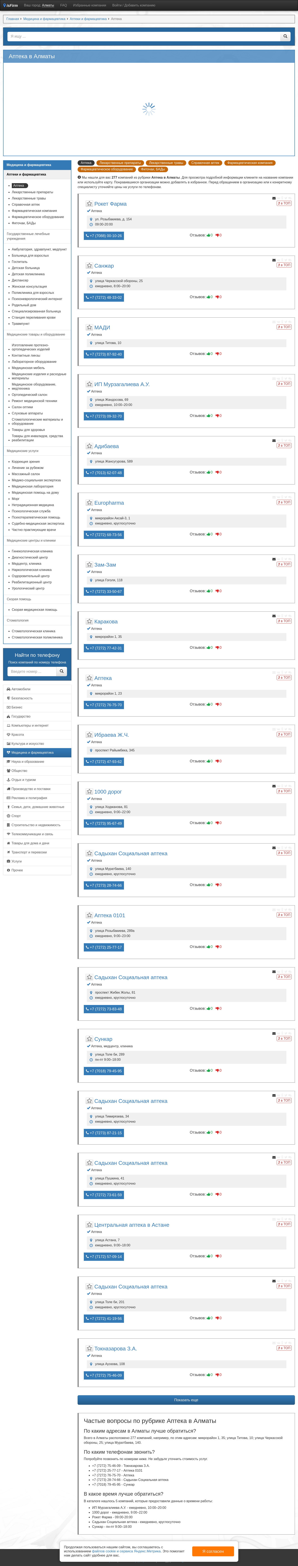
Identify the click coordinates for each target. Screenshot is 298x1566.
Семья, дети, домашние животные (35, 807)
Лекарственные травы (166, 163)
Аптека (103, 678)
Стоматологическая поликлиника (37, 637)
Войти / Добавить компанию (133, 5)
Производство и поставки (28, 789)
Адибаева (106, 446)
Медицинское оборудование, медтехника (34, 386)
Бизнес (14, 707)
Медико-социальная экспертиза (36, 480)
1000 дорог (108, 792)
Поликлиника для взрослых (33, 292)
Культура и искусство (25, 743)
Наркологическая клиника (32, 570)
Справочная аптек (205, 163)
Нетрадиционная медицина (33, 505)
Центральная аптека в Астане (131, 1225)
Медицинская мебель (28, 368)
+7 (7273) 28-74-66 (104, 885)
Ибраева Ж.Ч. (111, 735)
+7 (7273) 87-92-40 (104, 354)
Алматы (48, 5)
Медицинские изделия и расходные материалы (39, 376)
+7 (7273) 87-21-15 (104, 1133)
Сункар (103, 1039)
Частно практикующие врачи (34, 529)
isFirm (10, 5)
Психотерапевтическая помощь (36, 517)
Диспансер (20, 280)
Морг (15, 499)
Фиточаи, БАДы (153, 169)
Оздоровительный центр (31, 576)
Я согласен (213, 1551)
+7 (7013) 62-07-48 (104, 473)
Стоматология (18, 620)
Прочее (14, 870)
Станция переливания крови (33, 317)
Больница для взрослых (30, 255)
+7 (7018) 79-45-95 (104, 1071)
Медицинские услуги (22, 451)
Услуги (14, 861)
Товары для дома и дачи (27, 843)
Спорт (13, 816)
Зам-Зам (105, 565)
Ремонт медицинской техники (34, 401)
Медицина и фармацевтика (30, 752)
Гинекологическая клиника (32, 551)
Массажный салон (26, 474)
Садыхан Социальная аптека (130, 853)
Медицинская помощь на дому (35, 492)
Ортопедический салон (29, 394)
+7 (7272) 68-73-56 (104, 535)
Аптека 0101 (109, 915)
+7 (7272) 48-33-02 (104, 297)
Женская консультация (29, 286)
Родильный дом (24, 305)
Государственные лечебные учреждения (28, 236)
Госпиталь (20, 261)
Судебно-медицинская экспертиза (38, 523)
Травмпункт (21, 323)
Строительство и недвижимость (33, 825)
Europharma (109, 503)
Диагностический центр (30, 557)
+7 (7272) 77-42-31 (104, 648)
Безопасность (19, 698)
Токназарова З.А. (115, 1348)
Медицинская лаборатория (32, 486)
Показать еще (186, 1400)
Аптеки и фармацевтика (26, 174)
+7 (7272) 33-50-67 (104, 592)
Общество (16, 770)
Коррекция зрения (26, 461)
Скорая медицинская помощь (34, 609)
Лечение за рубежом (27, 468)
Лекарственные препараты (120, 163)
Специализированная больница (36, 311)
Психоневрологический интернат (37, 299)
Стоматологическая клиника (33, 631)
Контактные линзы (26, 355)
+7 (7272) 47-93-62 (104, 762)
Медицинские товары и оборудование (36, 334)
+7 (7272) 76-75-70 (104, 705)
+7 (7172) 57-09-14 (104, 1257)
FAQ (63, 5)
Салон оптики (22, 407)
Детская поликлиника (28, 274)
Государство (18, 716)
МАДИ (102, 327)
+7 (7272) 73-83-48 (104, 1009)
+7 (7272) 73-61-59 (104, 1195)
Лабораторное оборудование (34, 361)
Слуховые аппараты (27, 413)
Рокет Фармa (110, 204)
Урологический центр (28, 588)
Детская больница (26, 268)
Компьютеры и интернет (27, 725)
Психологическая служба (31, 511)
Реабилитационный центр (32, 582)
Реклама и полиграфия (26, 798)
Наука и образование (25, 761)
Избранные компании (89, 5)
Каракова (106, 621)
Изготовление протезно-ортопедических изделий (31, 347)
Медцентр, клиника (26, 563)
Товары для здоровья (28, 430)
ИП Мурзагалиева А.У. (122, 384)
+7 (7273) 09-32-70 (104, 416)
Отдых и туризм (21, 780)
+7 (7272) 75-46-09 (104, 1375)
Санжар (104, 266)
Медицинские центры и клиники (31, 540)
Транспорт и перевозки (26, 852)
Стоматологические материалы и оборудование (37, 421)
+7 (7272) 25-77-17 (104, 947)
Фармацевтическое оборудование (107, 169)
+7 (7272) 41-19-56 (104, 1319)
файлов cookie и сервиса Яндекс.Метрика (126, 1551)
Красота (15, 734)
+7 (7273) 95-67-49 (104, 823)
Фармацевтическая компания (250, 163)
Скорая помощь (19, 599)
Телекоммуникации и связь (29, 834)
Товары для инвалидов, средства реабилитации (37, 438)
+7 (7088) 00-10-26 (104, 236)
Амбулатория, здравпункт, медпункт (39, 249)
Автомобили (18, 689)
